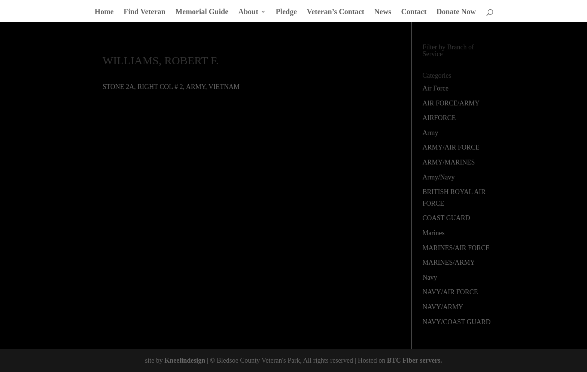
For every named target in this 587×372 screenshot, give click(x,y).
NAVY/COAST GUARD (457, 322)
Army (430, 132)
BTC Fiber (402, 360)
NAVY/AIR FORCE (450, 292)
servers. (430, 360)
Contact (414, 12)
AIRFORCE (439, 118)
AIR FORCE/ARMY (451, 103)
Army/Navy (439, 177)
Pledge (286, 12)
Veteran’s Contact (336, 12)
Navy (430, 277)
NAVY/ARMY (443, 307)
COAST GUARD (446, 218)
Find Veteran (144, 12)
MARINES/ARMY (449, 262)
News (383, 12)
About (248, 12)
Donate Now (456, 12)
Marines (434, 233)
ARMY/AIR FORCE (451, 147)
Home (104, 12)
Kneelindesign (184, 360)
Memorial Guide (201, 12)
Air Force (435, 88)
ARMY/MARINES (449, 162)
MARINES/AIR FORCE (456, 248)
